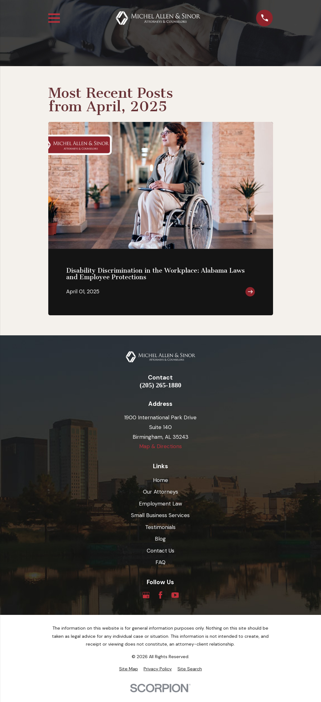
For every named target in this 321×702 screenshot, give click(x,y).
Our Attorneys (160, 491)
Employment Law (160, 503)
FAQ (160, 562)
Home (160, 480)
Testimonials (160, 527)
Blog (160, 538)
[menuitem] (128, 669)
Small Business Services (160, 515)
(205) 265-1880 (161, 385)
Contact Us (160, 550)
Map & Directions (160, 446)
